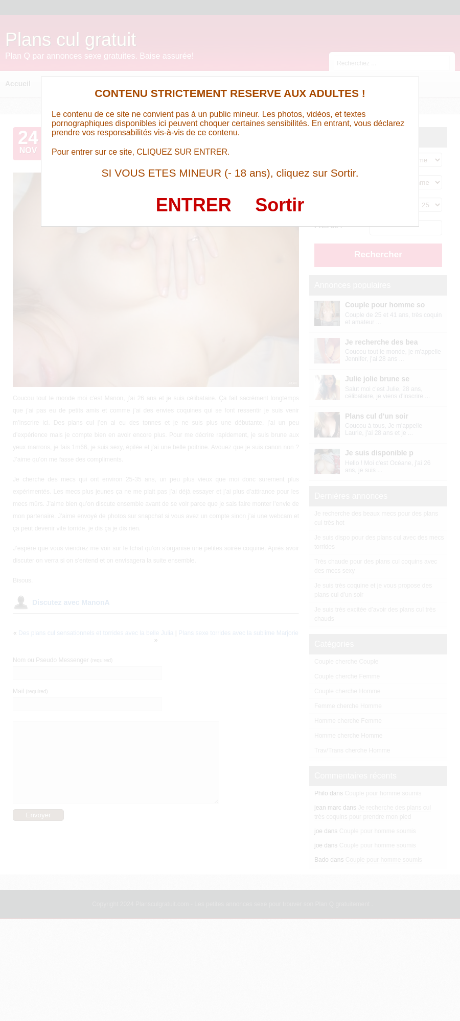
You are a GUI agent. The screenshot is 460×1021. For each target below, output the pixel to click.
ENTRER (194, 205)
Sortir (279, 205)
